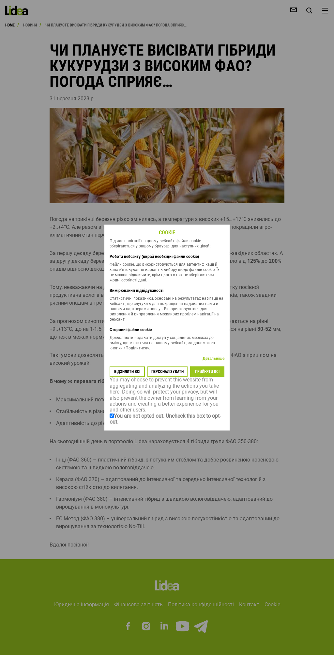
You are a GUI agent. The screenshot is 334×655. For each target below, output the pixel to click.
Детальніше (213, 359)
